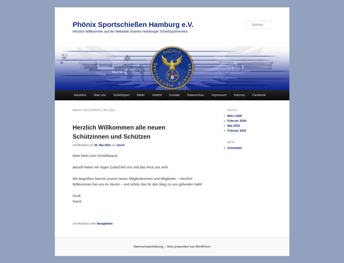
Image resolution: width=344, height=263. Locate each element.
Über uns (100, 95)
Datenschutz (195, 95)
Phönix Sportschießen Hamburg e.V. (133, 24)
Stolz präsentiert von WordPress (188, 246)
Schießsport (121, 95)
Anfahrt (157, 95)
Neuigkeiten (105, 223)
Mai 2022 (233, 125)
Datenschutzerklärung (148, 246)
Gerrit (121, 145)
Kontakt (174, 95)
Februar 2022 (236, 130)
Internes (239, 95)
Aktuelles (80, 95)
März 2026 (234, 116)
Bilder (141, 95)
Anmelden (234, 148)
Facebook (259, 95)
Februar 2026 (236, 120)
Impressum (219, 95)
